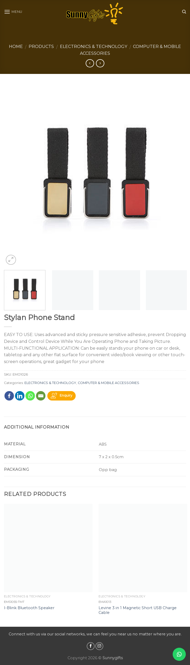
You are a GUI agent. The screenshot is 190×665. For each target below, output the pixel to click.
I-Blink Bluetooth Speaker (29, 607)
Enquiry (66, 395)
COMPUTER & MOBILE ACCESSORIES (108, 383)
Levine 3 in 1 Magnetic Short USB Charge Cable (138, 610)
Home (16, 46)
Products (41, 46)
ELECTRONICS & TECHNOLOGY (93, 46)
